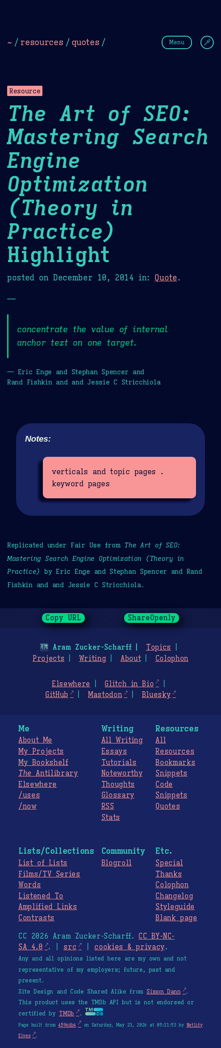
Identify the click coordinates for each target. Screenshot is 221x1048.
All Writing (122, 740)
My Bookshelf (43, 762)
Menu (176, 42)
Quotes (167, 806)
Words (29, 885)
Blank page (176, 918)
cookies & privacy (129, 947)
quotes (85, 42)
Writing (92, 658)
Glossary (117, 795)
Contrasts (36, 918)
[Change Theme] (207, 42)
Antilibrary (48, 773)
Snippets (171, 773)
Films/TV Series (49, 874)
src (69, 947)
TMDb (66, 1013)
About (131, 658)
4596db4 (67, 1025)
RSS (107, 806)
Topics (158, 647)
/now (27, 806)
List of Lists (42, 863)
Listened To (40, 896)
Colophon (171, 658)
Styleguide (175, 906)
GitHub (56, 694)
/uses (29, 795)
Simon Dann (163, 991)
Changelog (174, 896)
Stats (110, 817)
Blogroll (116, 863)
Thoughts (118, 784)
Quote (165, 278)
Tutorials (119, 762)
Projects (48, 658)
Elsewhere (71, 684)
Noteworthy (122, 773)
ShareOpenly (151, 618)
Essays (114, 751)
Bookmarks (175, 762)
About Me (35, 740)
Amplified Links (47, 906)
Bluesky (156, 694)
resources (41, 42)
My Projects (41, 751)
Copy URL (63, 618)
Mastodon (105, 694)
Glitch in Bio (129, 684)
